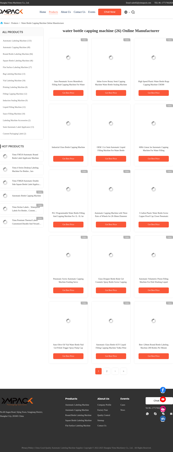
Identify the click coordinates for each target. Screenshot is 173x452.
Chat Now (109, 12)
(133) (17, 41)
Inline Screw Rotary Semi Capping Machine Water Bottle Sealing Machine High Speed (111, 84)
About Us (66, 12)
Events (91, 12)
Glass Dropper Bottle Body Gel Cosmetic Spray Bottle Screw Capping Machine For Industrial (111, 282)
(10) (14, 114)
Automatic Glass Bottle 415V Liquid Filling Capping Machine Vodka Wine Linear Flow (111, 348)
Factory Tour (102, 410)
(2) (17, 120)
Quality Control (103, 415)
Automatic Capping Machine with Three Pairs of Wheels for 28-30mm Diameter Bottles (111, 216)
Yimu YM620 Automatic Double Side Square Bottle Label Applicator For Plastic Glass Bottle (26, 183)
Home (43, 12)
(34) (14, 81)
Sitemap (100, 420)
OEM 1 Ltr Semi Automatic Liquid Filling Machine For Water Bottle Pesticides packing (111, 150)
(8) (15, 87)
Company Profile (104, 405)
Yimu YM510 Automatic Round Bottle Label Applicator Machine (25, 156)
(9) (15, 100)
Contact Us (79, 12)
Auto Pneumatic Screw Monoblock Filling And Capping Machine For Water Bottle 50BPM (68, 84)
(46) (18, 61)
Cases (122, 405)
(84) (18, 54)
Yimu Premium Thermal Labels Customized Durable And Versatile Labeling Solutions (26, 222)
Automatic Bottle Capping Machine (26, 196)
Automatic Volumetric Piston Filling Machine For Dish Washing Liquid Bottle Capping (153, 282)
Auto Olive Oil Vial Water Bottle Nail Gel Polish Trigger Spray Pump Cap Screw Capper (68, 348)
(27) (17, 67)
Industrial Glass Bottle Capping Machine (68, 147)
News (122, 410)
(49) (16, 47)
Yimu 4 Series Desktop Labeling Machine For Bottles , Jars (25, 169)
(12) (15, 94)
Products (53, 12)
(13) (14, 74)
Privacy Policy (27, 448)
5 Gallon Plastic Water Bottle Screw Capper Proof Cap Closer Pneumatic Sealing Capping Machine (153, 216)
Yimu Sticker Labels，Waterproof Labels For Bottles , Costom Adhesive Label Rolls (26, 209)
